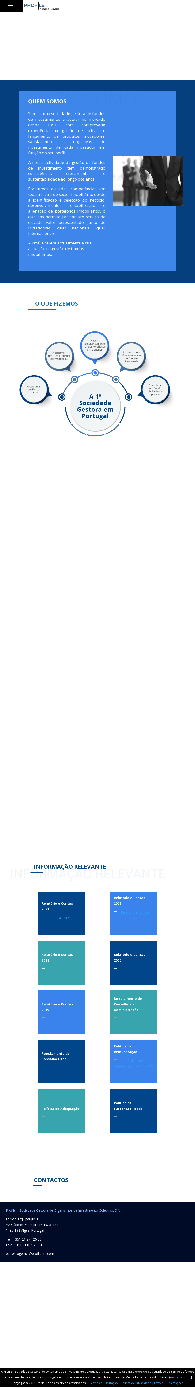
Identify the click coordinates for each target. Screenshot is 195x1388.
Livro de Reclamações (168, 1383)
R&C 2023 (63, 918)
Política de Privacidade (136, 1383)
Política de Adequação (60, 1108)
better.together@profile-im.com (30, 1253)
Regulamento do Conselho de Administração (128, 1004)
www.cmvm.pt (179, 1377)
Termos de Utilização (103, 1383)
